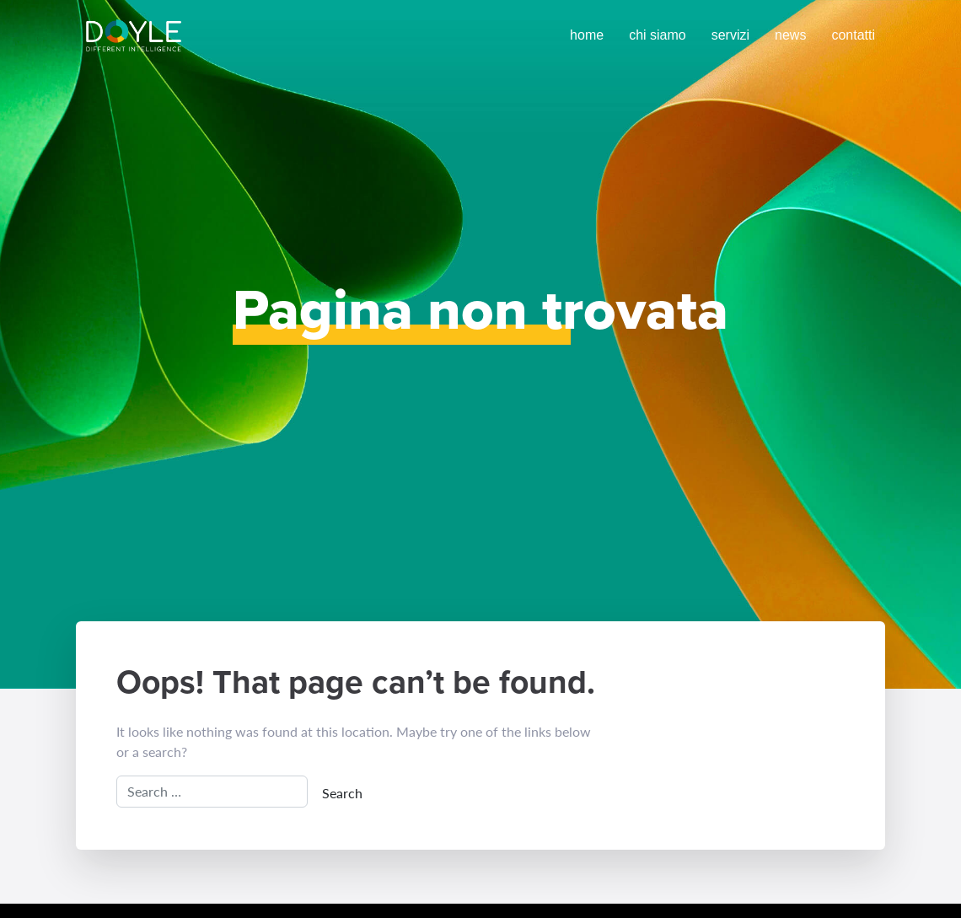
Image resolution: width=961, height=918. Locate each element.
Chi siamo (657, 35)
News (790, 35)
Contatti (853, 35)
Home (587, 35)
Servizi (730, 35)
